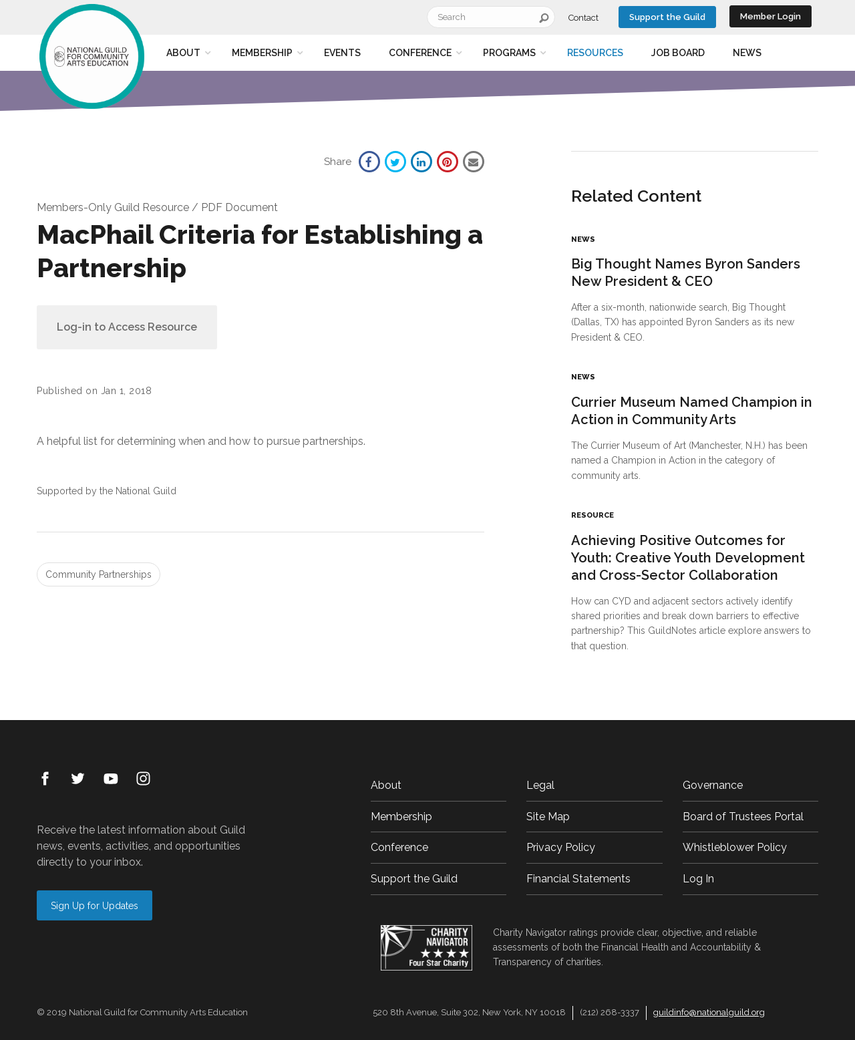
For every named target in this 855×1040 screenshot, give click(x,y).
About (183, 52)
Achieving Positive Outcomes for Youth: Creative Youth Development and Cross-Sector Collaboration (688, 557)
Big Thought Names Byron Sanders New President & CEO (685, 272)
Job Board (678, 52)
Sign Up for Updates (94, 905)
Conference (420, 52)
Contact (583, 17)
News (747, 52)
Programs (509, 52)
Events (342, 52)
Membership (262, 52)
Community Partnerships (98, 574)
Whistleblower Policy (735, 847)
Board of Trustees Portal (743, 816)
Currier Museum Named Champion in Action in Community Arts (691, 410)
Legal (540, 785)
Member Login (770, 16)
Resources (595, 52)
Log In (698, 878)
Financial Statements (578, 878)
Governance (713, 785)
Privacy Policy (560, 847)
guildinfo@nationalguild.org (709, 1012)
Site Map (548, 816)
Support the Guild (667, 17)
